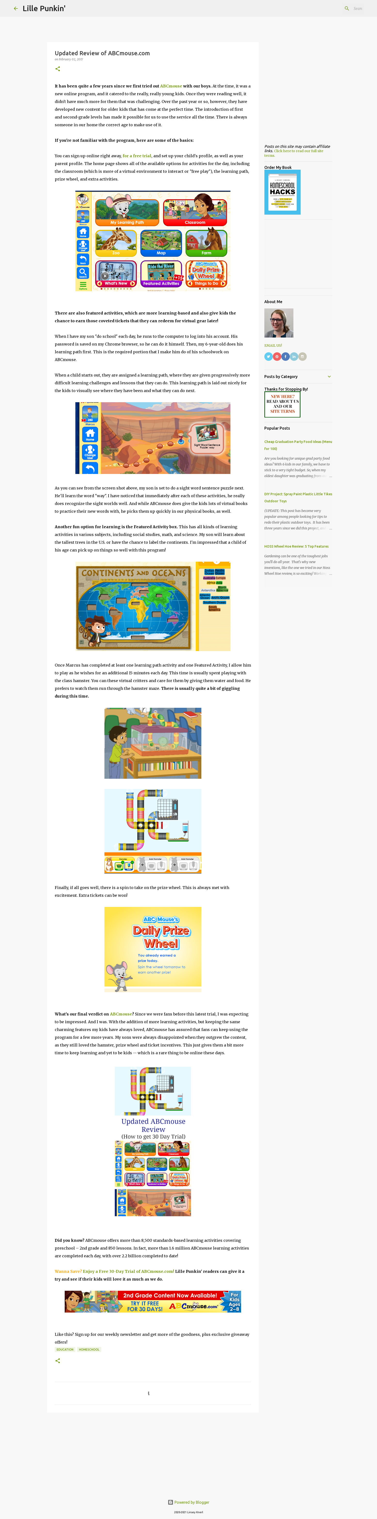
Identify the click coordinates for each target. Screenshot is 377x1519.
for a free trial (137, 155)
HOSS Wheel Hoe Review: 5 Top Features (296, 546)
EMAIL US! (273, 345)
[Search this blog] (338, 8)
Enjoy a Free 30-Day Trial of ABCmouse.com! (128, 1271)
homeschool (89, 1349)
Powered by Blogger (188, 1502)
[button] (58, 69)
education (65, 1349)
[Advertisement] (153, 1454)
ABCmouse (171, 86)
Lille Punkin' (44, 8)
